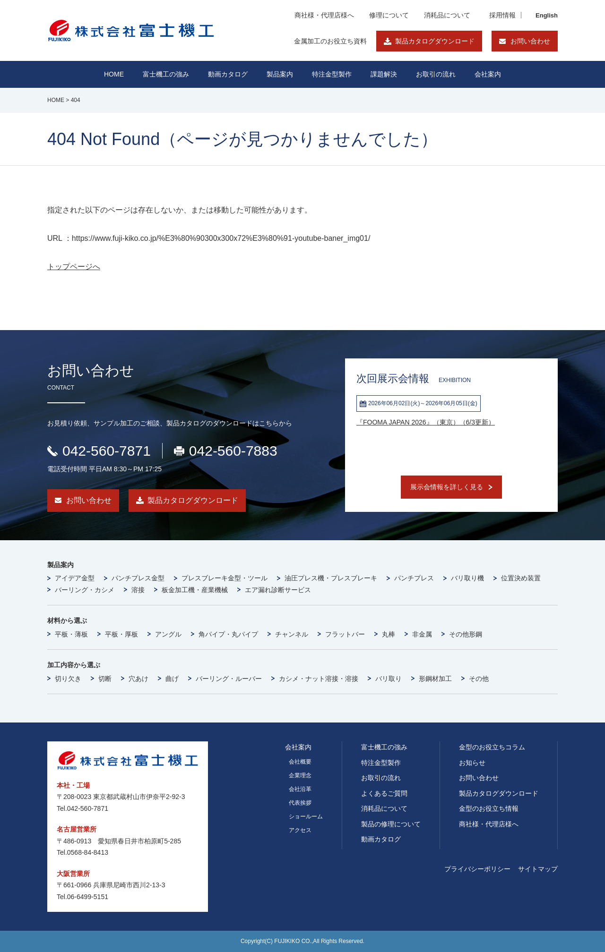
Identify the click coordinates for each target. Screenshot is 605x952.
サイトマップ (538, 869)
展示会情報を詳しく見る (446, 487)
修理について (389, 15)
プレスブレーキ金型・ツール (225, 578)
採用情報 (502, 15)
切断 (105, 678)
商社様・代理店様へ (324, 15)
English (547, 15)
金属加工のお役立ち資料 (330, 41)
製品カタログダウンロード (435, 41)
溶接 (138, 590)
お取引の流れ (381, 778)
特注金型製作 (381, 762)
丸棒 (388, 634)
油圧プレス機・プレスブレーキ (331, 578)
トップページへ (73, 267)
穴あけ (138, 678)
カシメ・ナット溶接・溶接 (318, 678)
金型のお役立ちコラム (492, 747)
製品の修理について (391, 824)
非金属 (422, 634)
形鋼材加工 (435, 678)
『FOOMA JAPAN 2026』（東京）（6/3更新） (425, 422)
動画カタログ (228, 74)
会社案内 (488, 74)
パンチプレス (414, 578)
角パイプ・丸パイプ (228, 634)
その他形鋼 (465, 634)
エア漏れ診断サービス (278, 590)
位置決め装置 (521, 578)
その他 (479, 678)
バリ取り (388, 678)
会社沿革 (300, 789)
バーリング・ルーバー (229, 678)
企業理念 (300, 775)
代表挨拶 (300, 802)
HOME (114, 74)
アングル (168, 634)
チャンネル (291, 634)
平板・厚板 (121, 634)
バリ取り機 (467, 578)
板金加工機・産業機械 (195, 590)
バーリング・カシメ (84, 590)
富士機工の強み (384, 747)
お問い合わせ (530, 41)
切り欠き (68, 678)
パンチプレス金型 (138, 578)
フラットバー (345, 634)
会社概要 (300, 761)
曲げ (172, 678)
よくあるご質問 (384, 793)
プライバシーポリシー (477, 869)
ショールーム (306, 816)
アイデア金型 (75, 578)
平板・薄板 (71, 634)
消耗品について (447, 15)
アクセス (300, 830)
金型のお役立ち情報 (489, 808)
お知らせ (472, 762)
